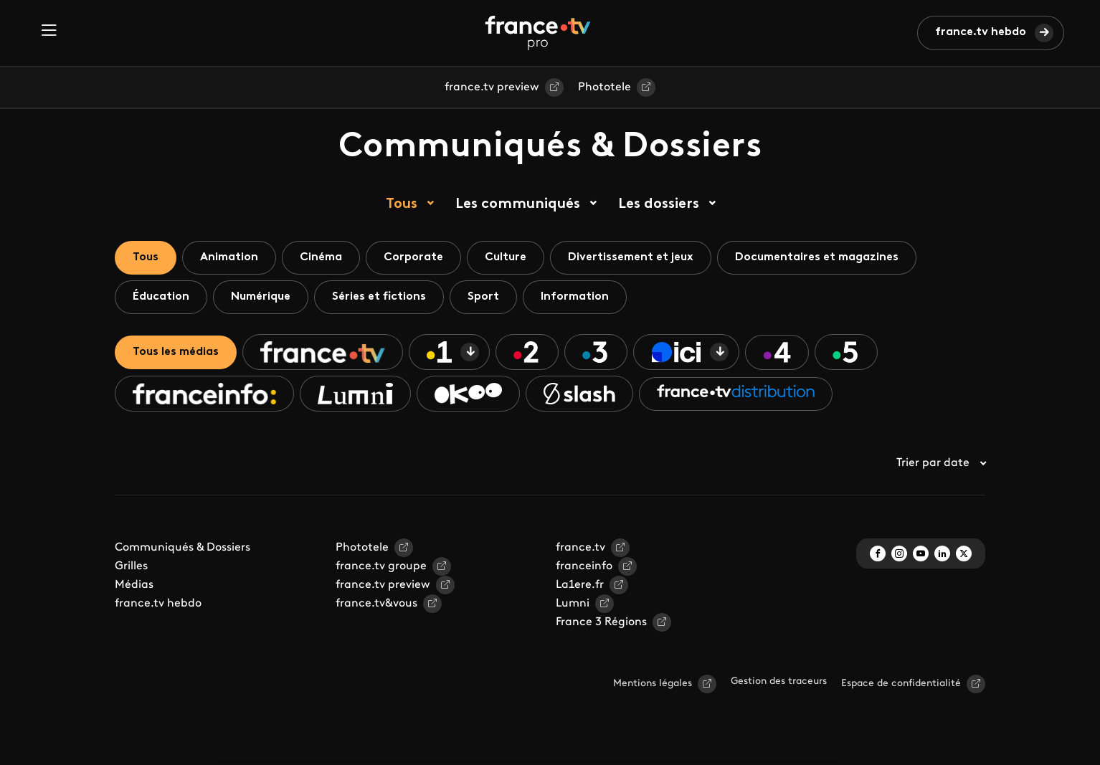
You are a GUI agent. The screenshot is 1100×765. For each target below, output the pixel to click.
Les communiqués (517, 204)
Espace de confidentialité (901, 683)
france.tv (580, 547)
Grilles (131, 566)
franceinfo (584, 566)
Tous (401, 204)
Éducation (161, 297)
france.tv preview (492, 87)
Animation (229, 257)
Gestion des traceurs (779, 681)
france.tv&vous (376, 603)
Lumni (572, 603)
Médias (134, 585)
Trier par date (940, 463)
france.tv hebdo (980, 32)
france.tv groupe (381, 566)
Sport (483, 297)
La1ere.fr (580, 585)
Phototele (604, 87)
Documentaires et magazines (817, 257)
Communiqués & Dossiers (182, 547)
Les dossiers (658, 204)
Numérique (260, 297)
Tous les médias (176, 352)
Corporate (413, 257)
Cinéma (321, 257)
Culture (505, 257)
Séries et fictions (379, 297)
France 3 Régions (601, 622)
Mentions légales (652, 683)
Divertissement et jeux (630, 257)
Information (575, 297)
